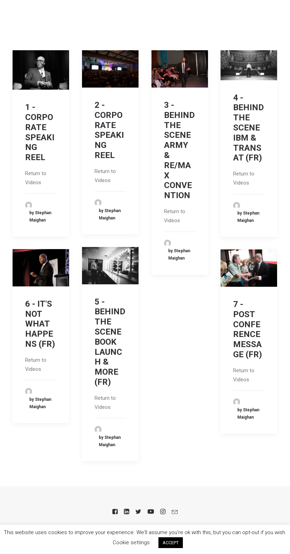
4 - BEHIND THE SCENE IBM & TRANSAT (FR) (248, 128)
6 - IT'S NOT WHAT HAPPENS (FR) (40, 324)
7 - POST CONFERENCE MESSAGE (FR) (247, 329)
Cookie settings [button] (131, 542)
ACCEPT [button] (171, 542)
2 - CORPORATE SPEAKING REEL (109, 130)
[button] (274, 19)
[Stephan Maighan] (40, 19)
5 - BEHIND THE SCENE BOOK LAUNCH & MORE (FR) (110, 342)
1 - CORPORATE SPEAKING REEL (39, 132)
